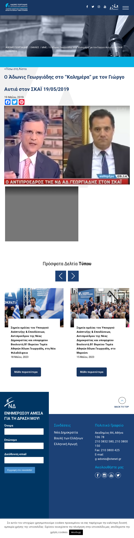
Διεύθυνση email (15, 454)
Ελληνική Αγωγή (65, 444)
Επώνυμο (10, 440)
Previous (60, 276)
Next (73, 276)
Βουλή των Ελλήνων (68, 438)
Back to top (121, 407)
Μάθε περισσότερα (26, 372)
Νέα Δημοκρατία (66, 432)
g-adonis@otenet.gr (108, 459)
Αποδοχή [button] (76, 532)
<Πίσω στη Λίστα (15, 69)
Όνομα (8, 425)
